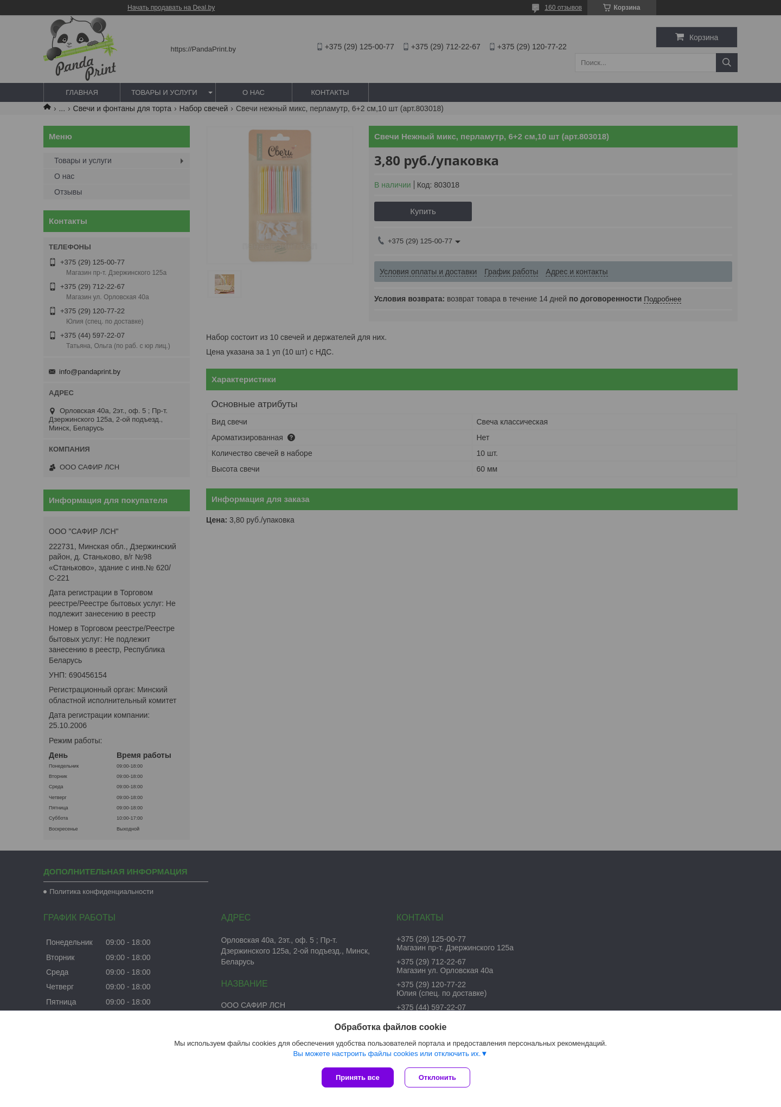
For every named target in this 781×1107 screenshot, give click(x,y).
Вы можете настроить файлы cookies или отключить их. (387, 1054)
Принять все (358, 1077)
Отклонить (437, 1077)
